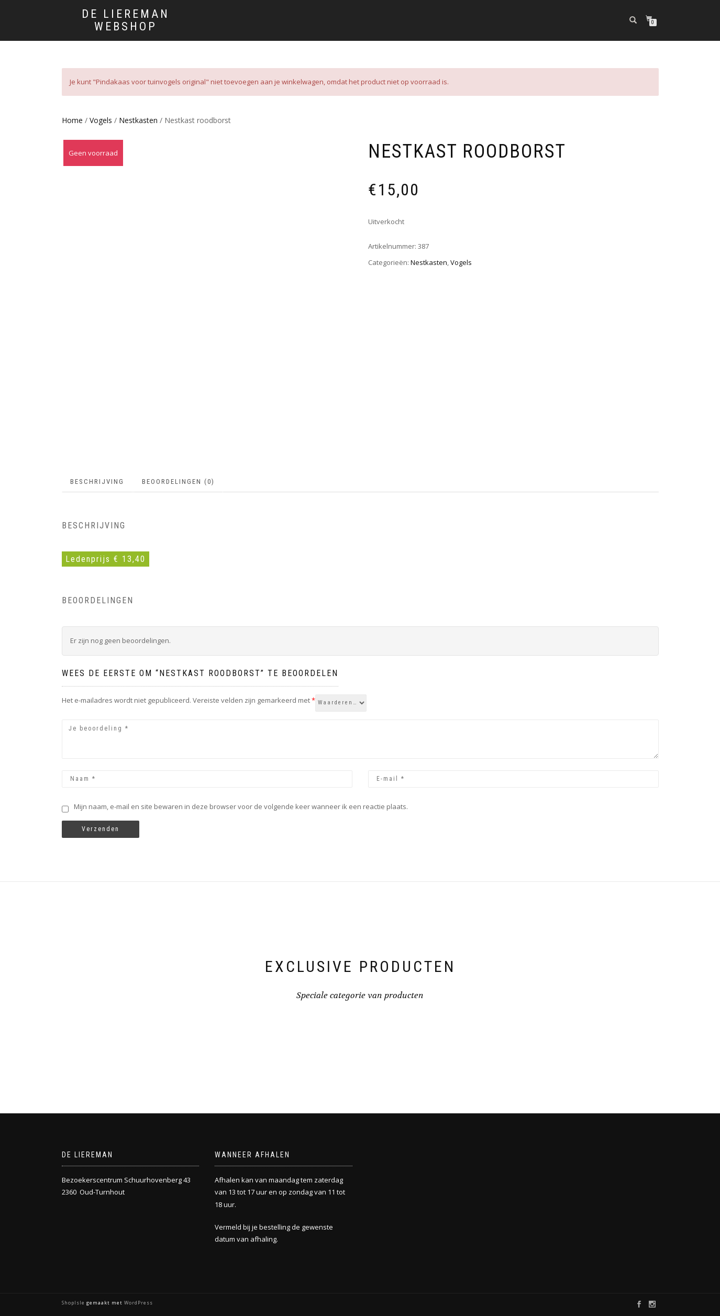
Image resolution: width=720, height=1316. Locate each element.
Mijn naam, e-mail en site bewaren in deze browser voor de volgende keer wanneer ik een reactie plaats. (241, 806)
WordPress (138, 1302)
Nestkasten (138, 120)
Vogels (101, 120)
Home (72, 120)
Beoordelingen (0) (178, 481)
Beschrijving (97, 481)
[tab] (98, 482)
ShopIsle (74, 1302)
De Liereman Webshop (126, 20)
